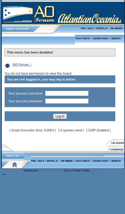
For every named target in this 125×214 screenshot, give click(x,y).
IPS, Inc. (96, 170)
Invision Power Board (51, 170)
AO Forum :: (22, 64)
